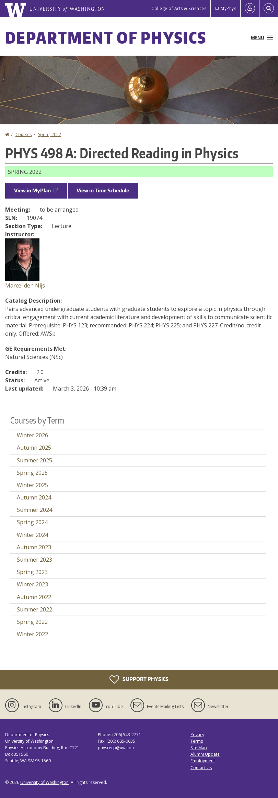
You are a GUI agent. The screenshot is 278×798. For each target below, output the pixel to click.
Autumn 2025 (34, 447)
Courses (23, 134)
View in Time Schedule (103, 190)
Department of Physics (105, 37)
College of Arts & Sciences (178, 8)
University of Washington (44, 782)
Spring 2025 (32, 472)
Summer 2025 (34, 460)
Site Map (198, 748)
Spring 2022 (49, 134)
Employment (202, 761)
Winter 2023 (32, 584)
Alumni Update (205, 754)
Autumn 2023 (34, 547)
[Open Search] (268, 8)
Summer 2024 (34, 510)
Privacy (197, 735)
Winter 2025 (32, 485)
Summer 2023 (34, 559)
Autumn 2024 (34, 497)
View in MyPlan (36, 190)
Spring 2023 (32, 572)
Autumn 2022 (34, 597)
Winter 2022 (32, 634)
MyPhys (225, 8)
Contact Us (201, 768)
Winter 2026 (32, 435)
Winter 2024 (32, 535)
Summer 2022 (34, 609)
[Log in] (250, 8)
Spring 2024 (32, 522)
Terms (196, 741)
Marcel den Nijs (25, 285)
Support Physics (139, 679)
